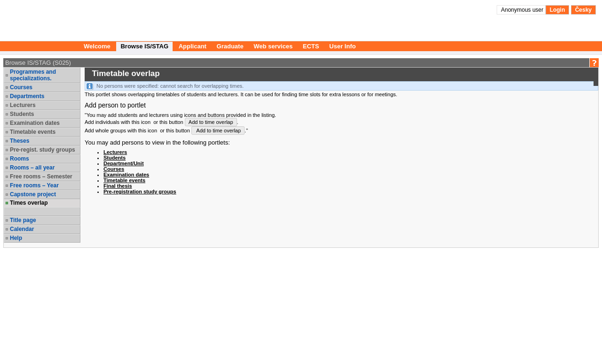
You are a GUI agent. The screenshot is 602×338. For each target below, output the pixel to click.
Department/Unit (123, 163)
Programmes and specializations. (33, 75)
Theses (19, 141)
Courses (21, 87)
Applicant (192, 46)
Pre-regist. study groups (42, 149)
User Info (342, 46)
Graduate (230, 46)
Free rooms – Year (34, 185)
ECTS (311, 46)
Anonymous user (523, 10)
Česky (583, 10)
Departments (27, 96)
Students (22, 114)
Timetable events (32, 132)
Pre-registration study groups (139, 191)
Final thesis (117, 186)
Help (16, 238)
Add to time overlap (211, 122)
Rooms (19, 158)
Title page (23, 220)
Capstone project (33, 194)
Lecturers (23, 105)
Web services (273, 46)
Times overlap (29, 203)
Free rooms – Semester (41, 176)
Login (557, 10)
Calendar (22, 229)
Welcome (97, 46)
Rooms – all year (32, 167)
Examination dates (35, 123)
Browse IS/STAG (144, 46)
